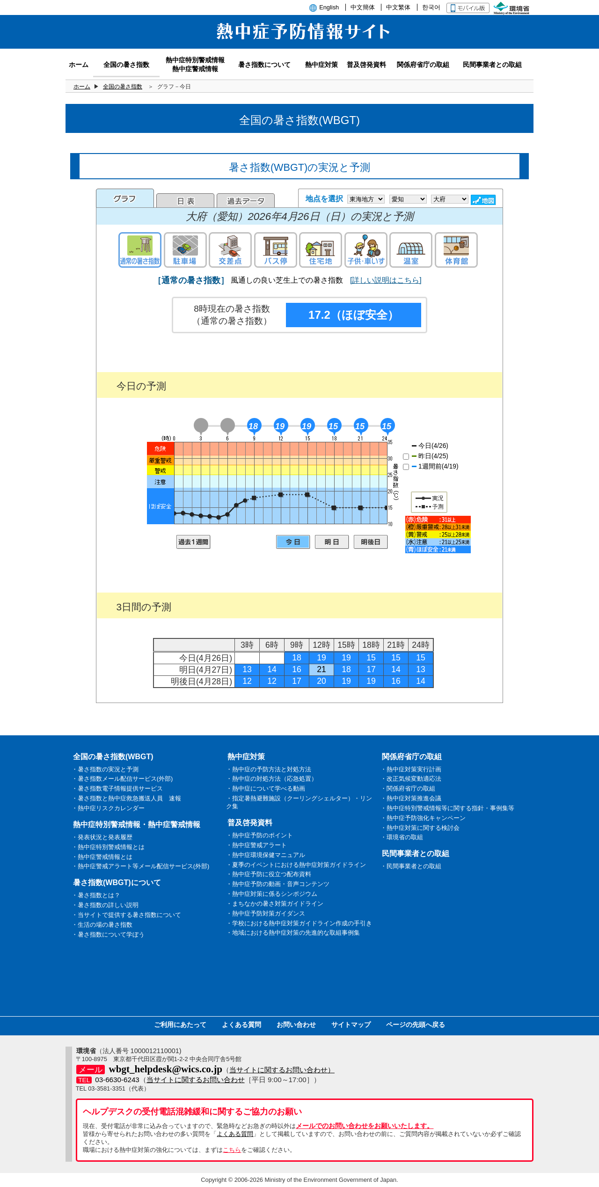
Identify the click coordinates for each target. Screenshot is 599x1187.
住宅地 (320, 250)
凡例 (438, 534)
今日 (293, 542)
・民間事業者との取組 (410, 866)
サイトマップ (351, 1024)
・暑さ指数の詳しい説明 (105, 905)
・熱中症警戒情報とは (102, 856)
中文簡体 (363, 7)
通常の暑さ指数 (139, 250)
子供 (365, 250)
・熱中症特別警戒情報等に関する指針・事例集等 (447, 808)
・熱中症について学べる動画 (265, 788)
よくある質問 (241, 1024)
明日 (332, 542)
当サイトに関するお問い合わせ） (282, 1070)
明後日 (371, 542)
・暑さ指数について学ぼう (108, 934)
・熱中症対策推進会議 (410, 798)
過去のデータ (246, 200)
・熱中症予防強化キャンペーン (423, 817)
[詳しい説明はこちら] (386, 280)
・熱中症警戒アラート (256, 845)
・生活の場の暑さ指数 (102, 924)
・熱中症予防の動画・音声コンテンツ (277, 883)
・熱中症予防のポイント (259, 835)
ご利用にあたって (180, 1024)
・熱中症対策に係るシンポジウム (271, 893)
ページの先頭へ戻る (415, 1024)
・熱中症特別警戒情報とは (108, 846)
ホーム (81, 86)
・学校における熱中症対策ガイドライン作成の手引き (299, 923)
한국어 (431, 7)
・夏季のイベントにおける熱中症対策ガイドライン (296, 864)
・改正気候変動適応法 (410, 778)
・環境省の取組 (401, 837)
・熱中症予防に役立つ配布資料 (268, 874)
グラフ (125, 198)
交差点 (230, 250)
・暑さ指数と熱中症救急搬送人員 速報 (126, 798)
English (329, 7)
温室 (410, 250)
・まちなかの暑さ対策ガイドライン (274, 903)
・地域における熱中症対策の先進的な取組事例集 (293, 932)
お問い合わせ (296, 1024)
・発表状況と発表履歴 (102, 837)
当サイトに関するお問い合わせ (195, 1080)
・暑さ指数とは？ (96, 895)
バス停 (275, 250)
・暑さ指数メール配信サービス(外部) (122, 778)
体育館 (456, 250)
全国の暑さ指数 (122, 86)
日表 (185, 200)
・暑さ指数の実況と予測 (105, 769)
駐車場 (185, 250)
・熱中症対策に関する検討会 (420, 827)
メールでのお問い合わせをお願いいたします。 (364, 1125)
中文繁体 (398, 7)
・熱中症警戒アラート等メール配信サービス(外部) (141, 866)
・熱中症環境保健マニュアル (265, 854)
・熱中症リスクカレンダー (108, 808)
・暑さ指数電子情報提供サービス (117, 788)
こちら (232, 1149)
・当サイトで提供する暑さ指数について (126, 914)
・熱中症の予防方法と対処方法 (268, 769)
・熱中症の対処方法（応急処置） (271, 778)
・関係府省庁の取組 (407, 788)
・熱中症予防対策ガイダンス (265, 913)
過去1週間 (193, 542)
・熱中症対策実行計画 (410, 769)
